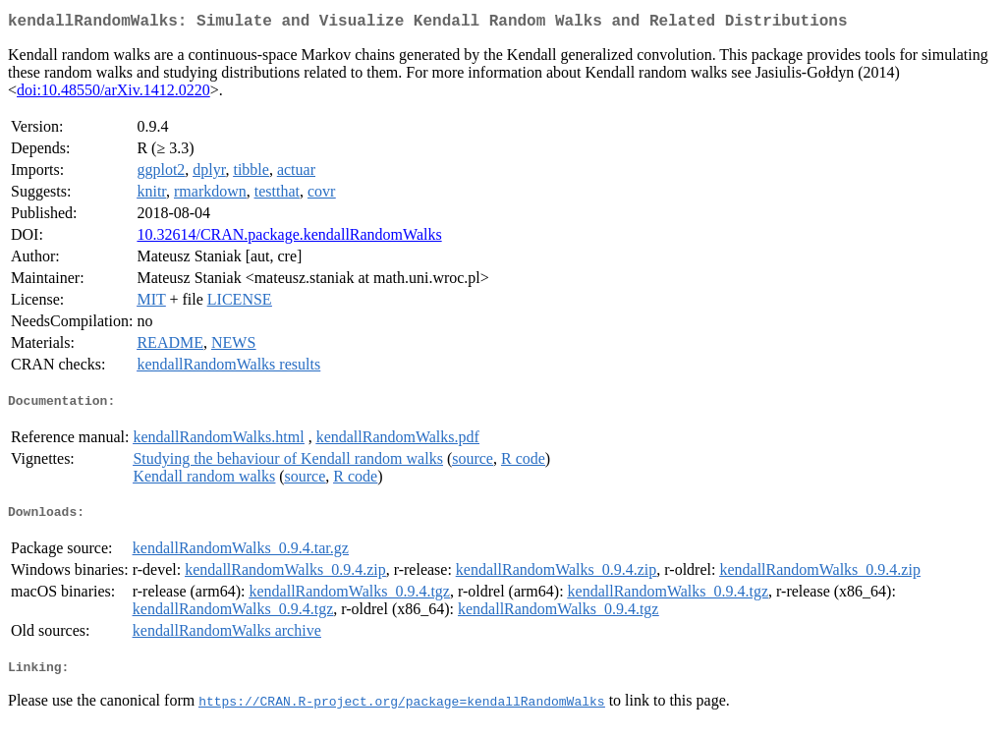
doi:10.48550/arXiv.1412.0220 (113, 93)
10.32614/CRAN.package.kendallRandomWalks (289, 238)
